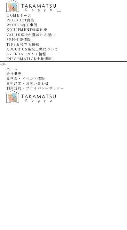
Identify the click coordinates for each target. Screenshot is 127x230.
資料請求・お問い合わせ (27, 83)
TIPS (22, 44)
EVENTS (26, 53)
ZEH (18, 39)
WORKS (21, 24)
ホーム (12, 68)
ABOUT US (32, 49)
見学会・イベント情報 (25, 78)
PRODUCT (20, 20)
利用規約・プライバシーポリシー (35, 88)
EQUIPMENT (26, 29)
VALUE (30, 34)
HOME (18, 15)
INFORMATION (29, 58)
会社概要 (14, 73)
